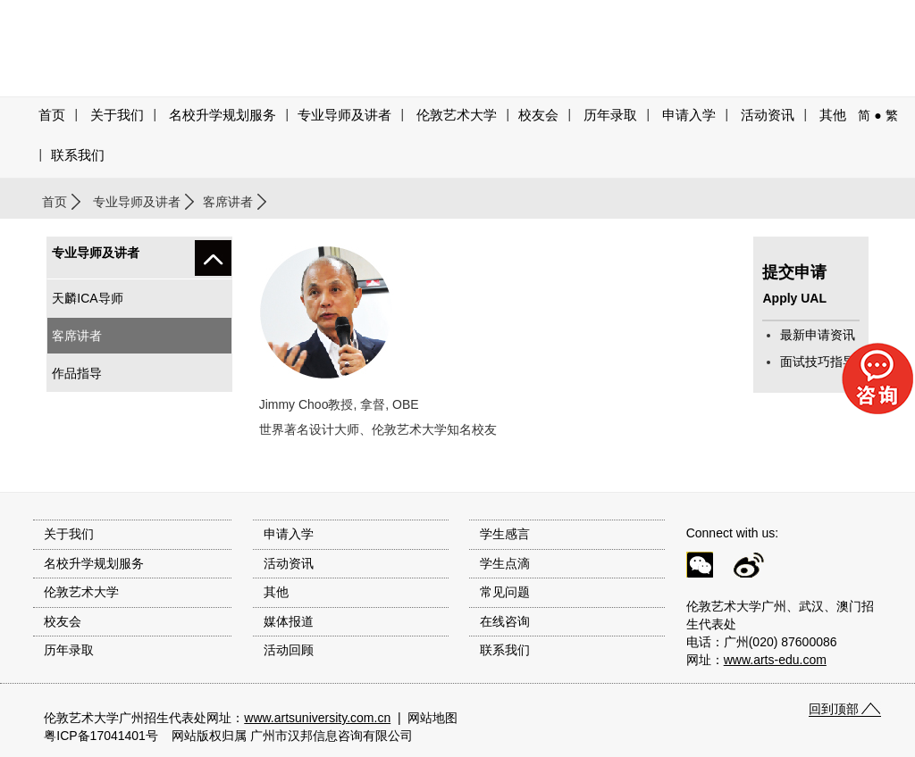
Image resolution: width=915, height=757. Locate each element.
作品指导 (77, 373)
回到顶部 (834, 709)
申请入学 (689, 115)
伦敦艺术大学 (456, 115)
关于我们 (117, 115)
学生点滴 (505, 563)
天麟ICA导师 (87, 298)
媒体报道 (289, 621)
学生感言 (505, 534)
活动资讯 (289, 563)
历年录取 (610, 115)
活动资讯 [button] (767, 115)
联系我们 (78, 155)
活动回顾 (289, 650)
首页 (51, 115)
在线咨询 (505, 621)
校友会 (538, 115)
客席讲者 (228, 202)
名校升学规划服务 (222, 115)
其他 (832, 115)
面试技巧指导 (817, 361)
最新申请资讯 (817, 335)
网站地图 (432, 718)
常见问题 (505, 592)
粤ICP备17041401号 (101, 735)
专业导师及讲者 (344, 115)
